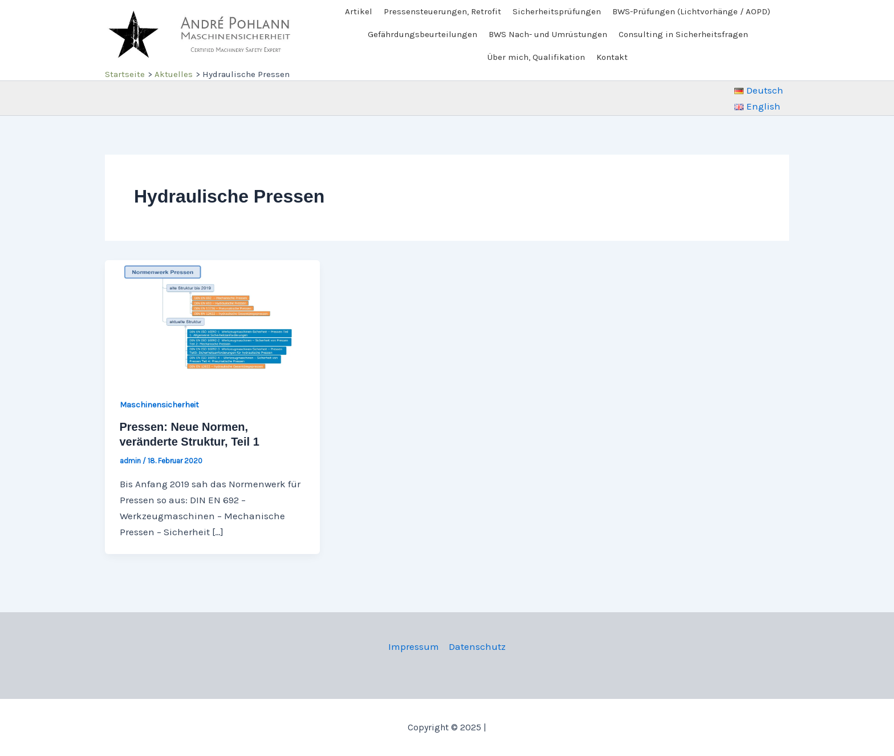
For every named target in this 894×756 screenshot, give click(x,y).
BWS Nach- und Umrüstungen (548, 34)
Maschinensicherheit (159, 405)
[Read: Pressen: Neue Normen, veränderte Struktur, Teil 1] (212, 319)
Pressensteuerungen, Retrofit (442, 11)
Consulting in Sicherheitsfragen (683, 34)
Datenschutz (477, 646)
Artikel (358, 11)
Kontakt (612, 57)
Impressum (413, 646)
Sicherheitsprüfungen (557, 11)
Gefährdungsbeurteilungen (422, 34)
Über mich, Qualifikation (536, 57)
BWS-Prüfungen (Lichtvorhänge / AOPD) (691, 11)
